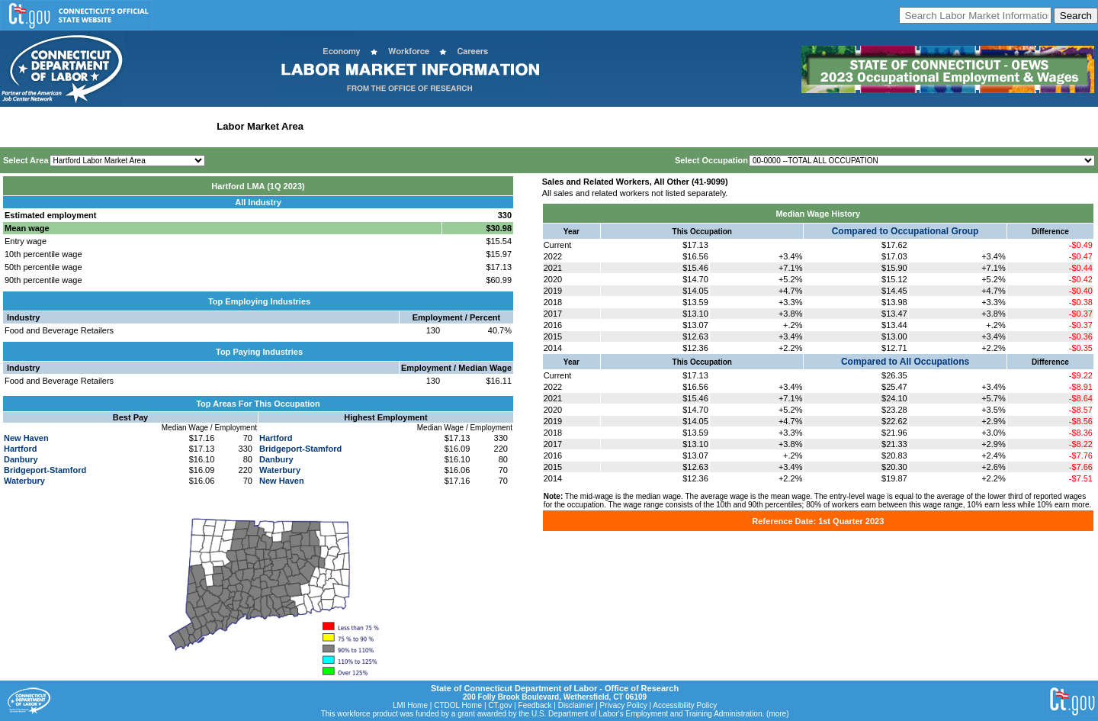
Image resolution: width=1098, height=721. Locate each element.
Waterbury (24, 480)
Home (18, 126)
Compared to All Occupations (905, 361)
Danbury (21, 459)
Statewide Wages (78, 126)
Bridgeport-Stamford (45, 470)
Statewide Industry (166, 126)
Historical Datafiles (492, 126)
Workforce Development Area (377, 126)
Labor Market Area (260, 126)
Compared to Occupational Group (905, 231)
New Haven (26, 438)
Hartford (20, 448)
